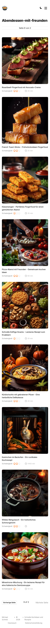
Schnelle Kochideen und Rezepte (33, 618)
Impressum (12, 623)
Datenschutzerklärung (33, 623)
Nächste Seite (42, 602)
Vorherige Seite (9, 602)
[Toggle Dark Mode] (41, 8)
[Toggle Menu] (46, 8)
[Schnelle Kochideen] (6, 8)
